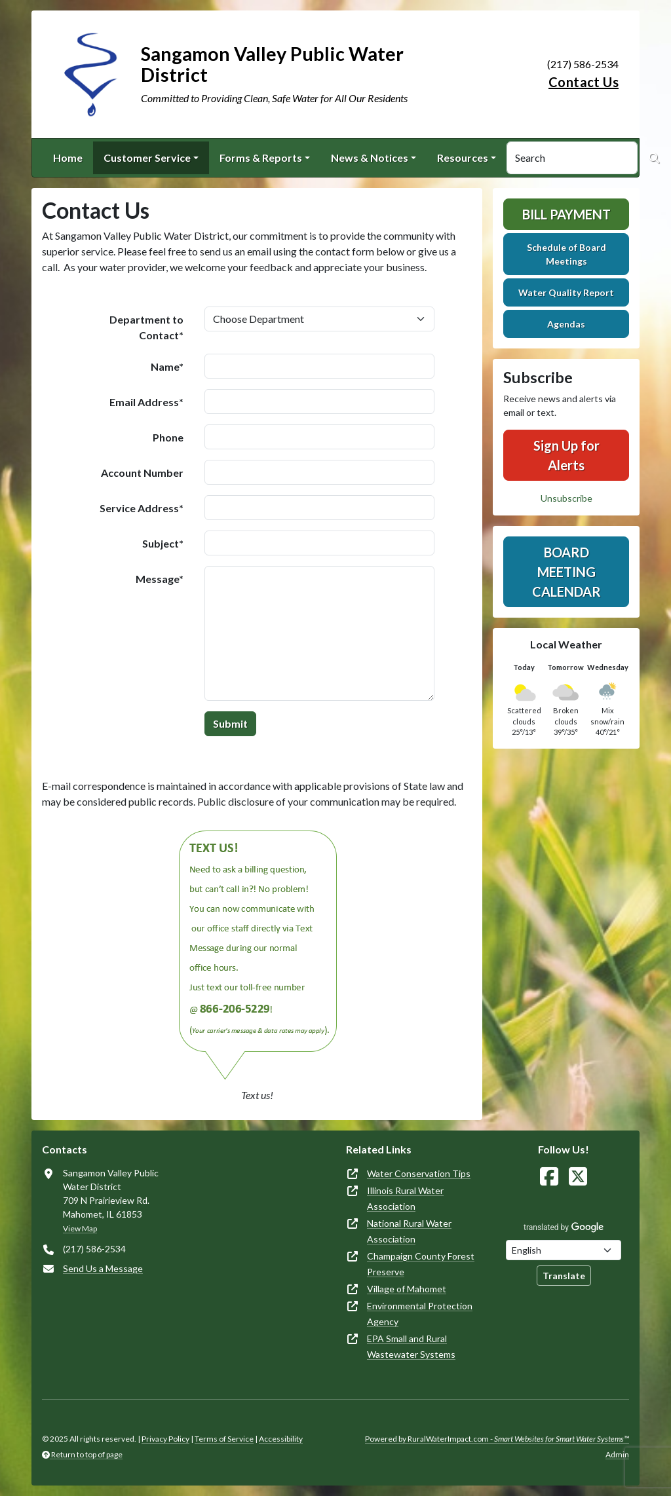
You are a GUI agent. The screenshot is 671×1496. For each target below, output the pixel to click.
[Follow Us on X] (578, 1176)
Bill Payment (566, 214)
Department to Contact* (146, 327)
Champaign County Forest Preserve (420, 1263)
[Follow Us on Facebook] (549, 1176)
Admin (617, 1454)
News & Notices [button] (369, 157)
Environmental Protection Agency (419, 1313)
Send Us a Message (103, 1268)
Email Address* (146, 402)
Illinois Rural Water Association (405, 1198)
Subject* (162, 543)
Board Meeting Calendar (566, 571)
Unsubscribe (566, 498)
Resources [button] (462, 157)
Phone (168, 437)
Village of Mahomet (406, 1288)
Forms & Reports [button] (261, 157)
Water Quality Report (566, 292)
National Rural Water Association (409, 1231)
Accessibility (281, 1439)
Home (68, 157)
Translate (564, 1275)
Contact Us (583, 82)
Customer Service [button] (147, 157)
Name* (167, 366)
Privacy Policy (165, 1439)
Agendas (566, 323)
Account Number (142, 472)
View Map (80, 1228)
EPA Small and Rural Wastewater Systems (411, 1346)
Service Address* (141, 508)
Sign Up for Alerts (566, 455)
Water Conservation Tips (418, 1173)
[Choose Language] (563, 1250)
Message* (159, 578)
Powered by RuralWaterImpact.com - (497, 1439)
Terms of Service (224, 1439)
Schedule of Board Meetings (566, 254)
